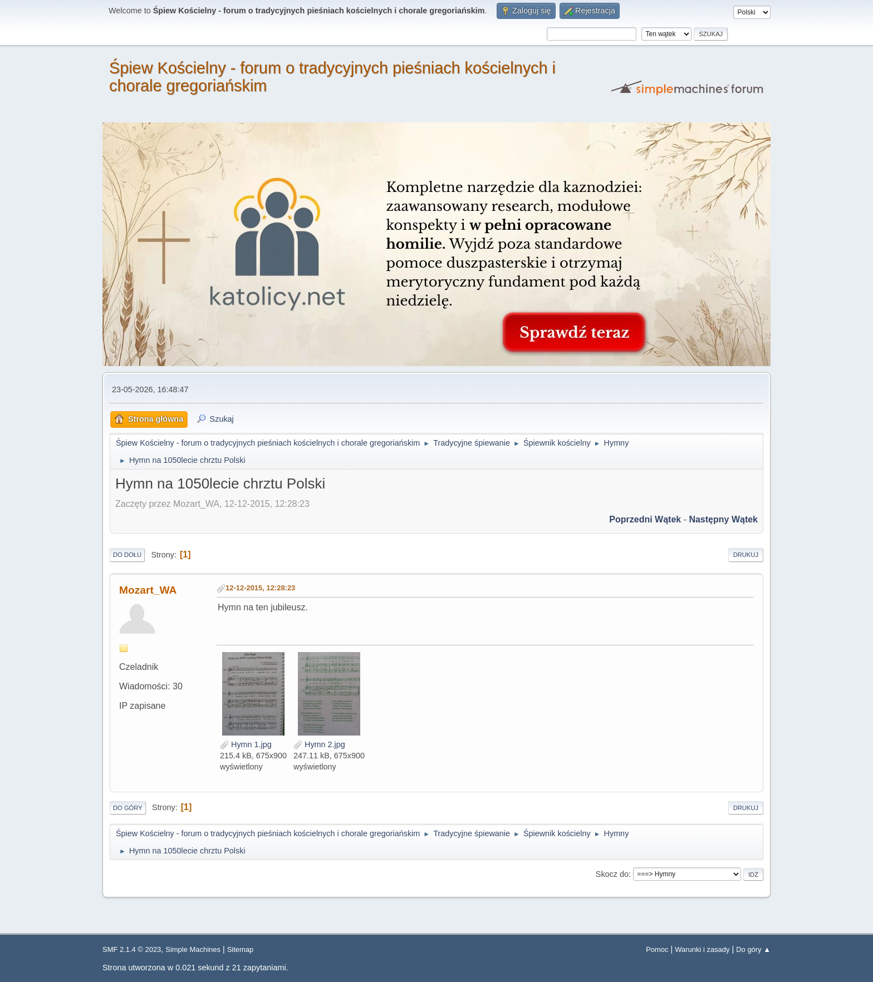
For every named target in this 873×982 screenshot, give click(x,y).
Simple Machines (192, 949)
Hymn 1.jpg (246, 744)
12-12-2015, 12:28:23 (260, 588)
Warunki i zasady (702, 949)
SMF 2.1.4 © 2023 (131, 949)
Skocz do (612, 874)
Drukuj (745, 554)
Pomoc (657, 949)
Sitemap (240, 949)
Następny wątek (723, 519)
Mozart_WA (147, 590)
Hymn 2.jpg (319, 744)
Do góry (128, 808)
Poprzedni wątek (645, 519)
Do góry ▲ (753, 949)
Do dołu (127, 554)
